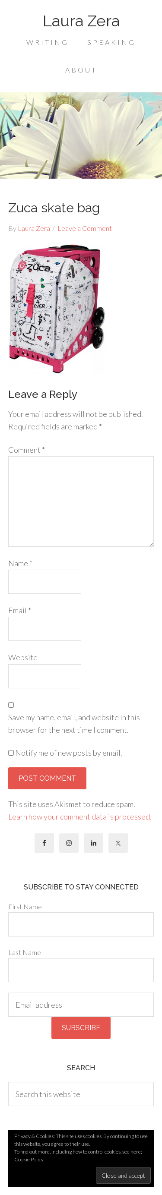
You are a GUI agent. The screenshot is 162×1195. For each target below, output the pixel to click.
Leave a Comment (84, 228)
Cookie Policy (29, 1159)
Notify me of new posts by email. (68, 752)
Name (20, 563)
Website (23, 657)
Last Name (24, 952)
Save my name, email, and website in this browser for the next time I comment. (74, 724)
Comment (26, 449)
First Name (25, 906)
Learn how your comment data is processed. (80, 816)
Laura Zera (81, 21)
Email (19, 610)
